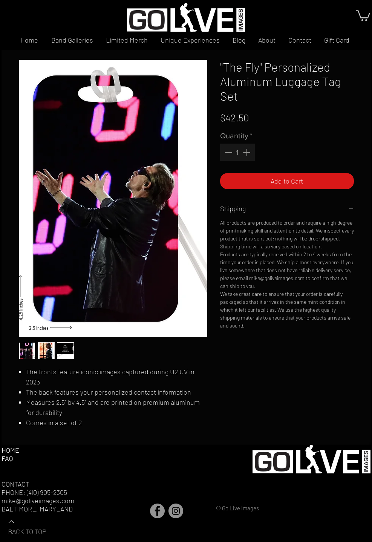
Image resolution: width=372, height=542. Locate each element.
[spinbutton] (237, 152)
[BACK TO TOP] (34, 526)
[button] (363, 15)
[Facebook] (157, 511)
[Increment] (247, 152)
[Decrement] (227, 152)
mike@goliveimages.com (38, 500)
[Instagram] (175, 511)
